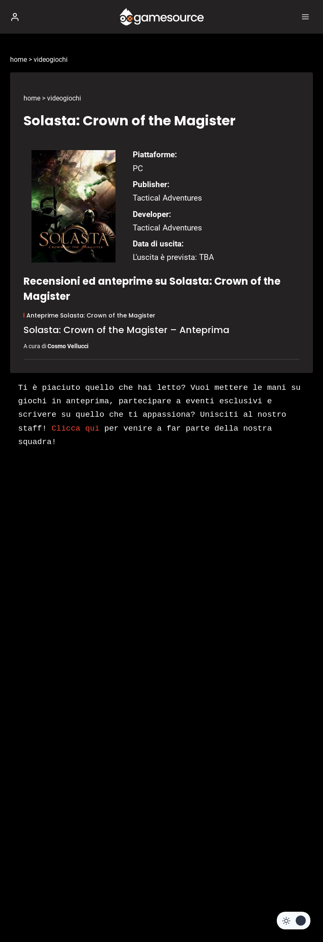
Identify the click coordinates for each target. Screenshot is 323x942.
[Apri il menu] (305, 16)
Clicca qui (76, 428)
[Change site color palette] (293, 920)
